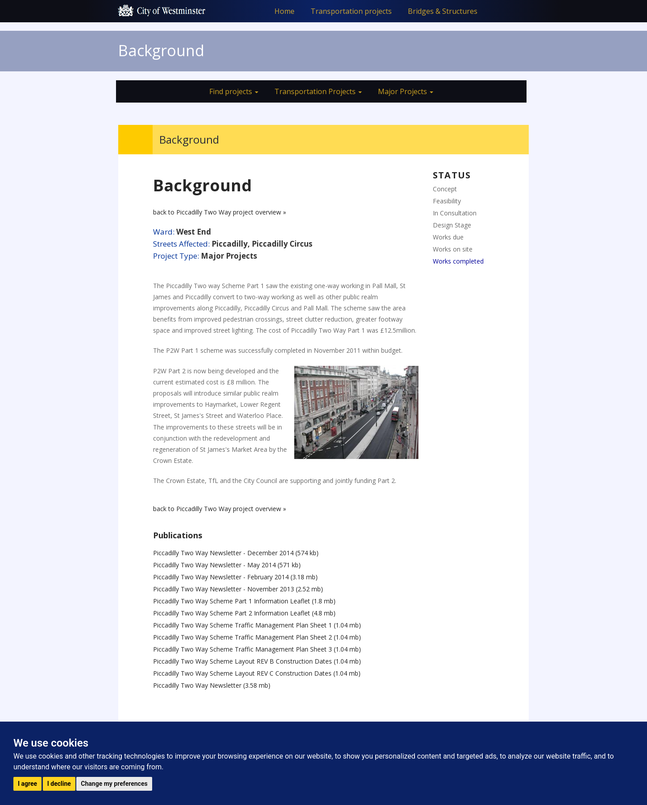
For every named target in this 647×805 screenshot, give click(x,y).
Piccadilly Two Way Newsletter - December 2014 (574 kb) (236, 553)
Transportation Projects (318, 91)
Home (284, 11)
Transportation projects (351, 11)
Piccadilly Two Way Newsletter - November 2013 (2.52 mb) (238, 589)
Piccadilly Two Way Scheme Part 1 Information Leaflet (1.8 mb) (244, 601)
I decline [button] (59, 783)
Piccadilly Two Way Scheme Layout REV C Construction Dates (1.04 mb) (257, 673)
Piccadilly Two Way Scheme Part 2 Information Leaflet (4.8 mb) (244, 613)
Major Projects (405, 91)
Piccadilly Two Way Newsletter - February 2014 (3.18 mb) (235, 577)
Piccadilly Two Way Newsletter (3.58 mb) (211, 685)
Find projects (233, 91)
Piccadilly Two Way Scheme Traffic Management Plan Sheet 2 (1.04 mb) (257, 637)
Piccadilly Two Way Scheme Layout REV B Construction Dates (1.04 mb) (257, 661)
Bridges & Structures (442, 11)
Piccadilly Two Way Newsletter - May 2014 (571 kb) (227, 565)
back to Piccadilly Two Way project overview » (219, 212)
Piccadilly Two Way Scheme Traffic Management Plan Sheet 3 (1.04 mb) (257, 649)
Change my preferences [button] (114, 783)
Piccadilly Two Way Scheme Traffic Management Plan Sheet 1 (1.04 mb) (257, 625)
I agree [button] (27, 783)
